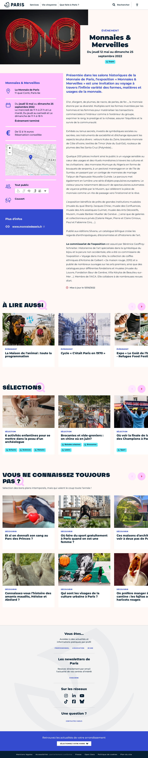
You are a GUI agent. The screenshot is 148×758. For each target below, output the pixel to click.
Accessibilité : (54, 754)
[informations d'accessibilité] (32, 191)
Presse (78, 754)
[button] (30, 157)
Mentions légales (24, 754)
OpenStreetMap (45, 174)
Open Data (90, 754)
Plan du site (126, 754)
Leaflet (30, 174)
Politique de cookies (107, 754)
